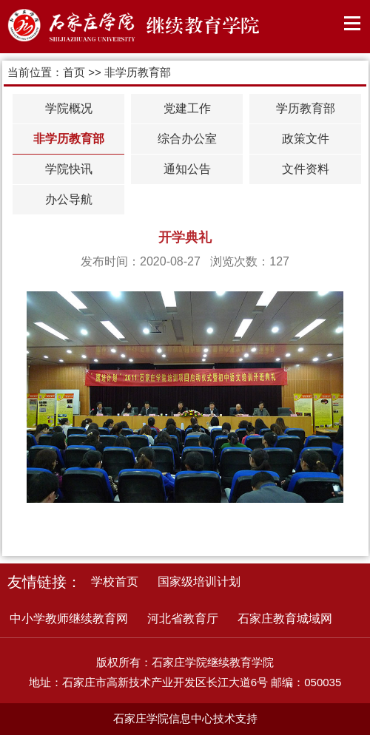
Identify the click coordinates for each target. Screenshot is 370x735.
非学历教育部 (137, 72)
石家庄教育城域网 (285, 618)
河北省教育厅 (182, 618)
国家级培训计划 (199, 581)
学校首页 (114, 581)
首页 (74, 72)
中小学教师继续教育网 (69, 618)
